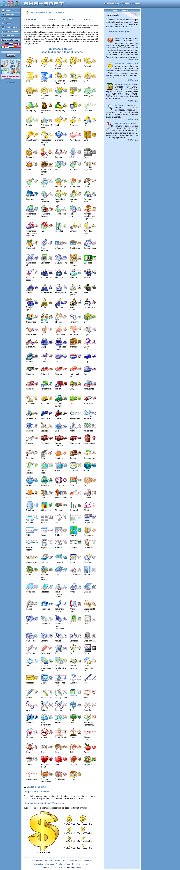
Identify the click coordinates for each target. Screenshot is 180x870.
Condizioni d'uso (63, 864)
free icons (10, 83)
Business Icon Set (126, 64)
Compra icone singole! (118, 31)
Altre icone (30, 19)
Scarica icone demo (35, 787)
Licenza (86, 19)
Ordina (65, 860)
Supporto (87, 860)
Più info (133, 59)
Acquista (68, 19)
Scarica (51, 19)
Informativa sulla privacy (44, 864)
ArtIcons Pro (121, 84)
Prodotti (48, 860)
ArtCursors (120, 105)
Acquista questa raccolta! (37, 791)
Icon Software (37, 860)
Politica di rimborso (80, 864)
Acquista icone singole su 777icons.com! (45, 803)
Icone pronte (75, 860)
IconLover (120, 38)
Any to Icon (121, 123)
